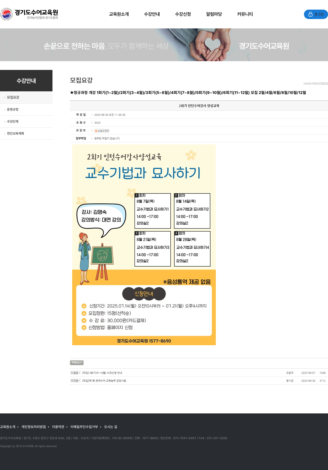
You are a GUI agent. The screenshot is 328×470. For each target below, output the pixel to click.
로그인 (316, 14)
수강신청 (183, 14)
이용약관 (58, 426)
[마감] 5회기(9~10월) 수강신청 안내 (102, 372)
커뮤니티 (245, 14)
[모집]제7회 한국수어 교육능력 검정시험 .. (105, 380)
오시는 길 (110, 426)
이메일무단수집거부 (84, 426)
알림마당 (214, 14)
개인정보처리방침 (33, 426)
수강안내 (152, 14)
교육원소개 (119, 14)
